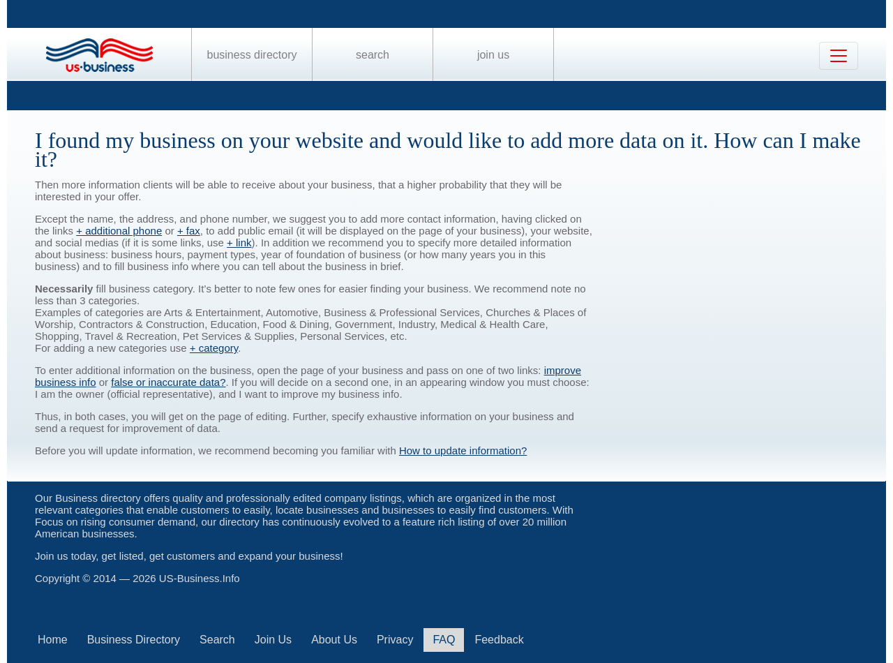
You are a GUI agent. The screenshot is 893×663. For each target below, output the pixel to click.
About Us (334, 640)
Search (372, 55)
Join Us (493, 55)
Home (53, 640)
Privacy (395, 640)
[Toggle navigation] (838, 56)
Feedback (498, 640)
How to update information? (463, 450)
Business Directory (252, 55)
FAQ (444, 640)
